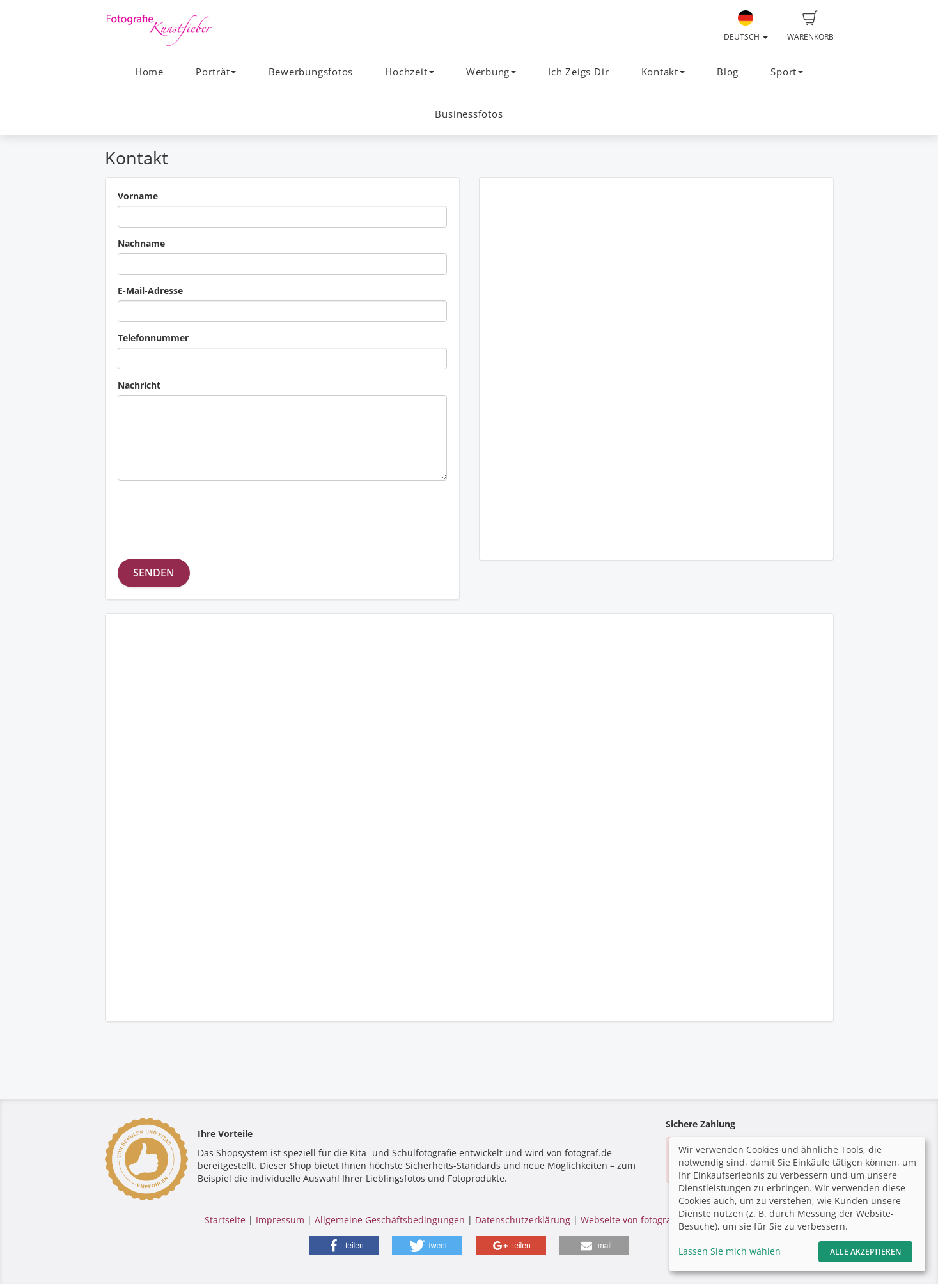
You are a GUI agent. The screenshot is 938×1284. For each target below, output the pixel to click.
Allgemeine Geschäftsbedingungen (390, 1220)
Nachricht (139, 385)
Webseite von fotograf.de (634, 1220)
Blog (728, 72)
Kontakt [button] (663, 72)
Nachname (141, 243)
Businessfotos (469, 114)
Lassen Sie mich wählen (729, 1251)
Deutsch (746, 26)
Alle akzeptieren (865, 1251)
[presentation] (215, 515)
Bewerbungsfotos (311, 72)
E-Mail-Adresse (150, 290)
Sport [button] (786, 72)
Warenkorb (810, 26)
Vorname (138, 196)
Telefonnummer (153, 338)
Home (149, 72)
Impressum (280, 1220)
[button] (344, 1245)
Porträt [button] (216, 72)
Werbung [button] (491, 72)
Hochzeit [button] (409, 72)
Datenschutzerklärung (522, 1220)
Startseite (225, 1220)
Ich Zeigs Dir (578, 72)
